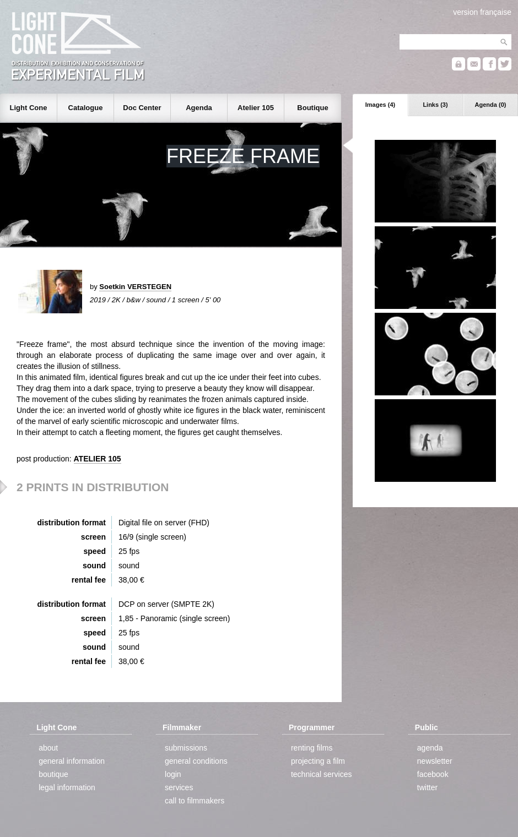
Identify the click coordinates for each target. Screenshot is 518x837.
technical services (321, 774)
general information (72, 761)
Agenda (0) (490, 104)
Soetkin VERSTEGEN (135, 286)
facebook (433, 774)
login (173, 774)
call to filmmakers (194, 800)
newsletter (434, 761)
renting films (311, 747)
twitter (427, 787)
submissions (186, 747)
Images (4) (380, 104)
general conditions (196, 761)
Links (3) (435, 104)
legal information (67, 787)
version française (482, 12)
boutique (53, 774)
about (48, 747)
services (179, 787)
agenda (430, 747)
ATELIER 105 (97, 458)
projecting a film (318, 761)
